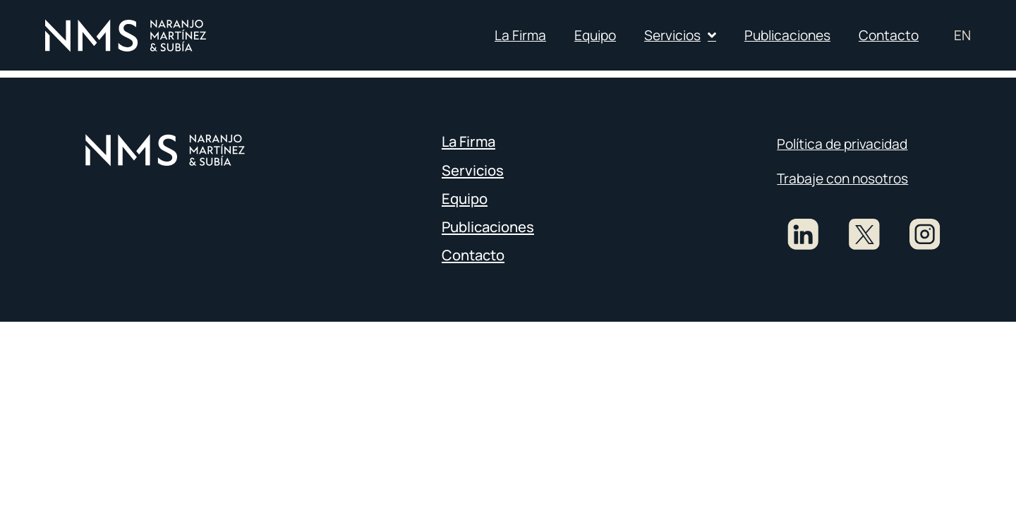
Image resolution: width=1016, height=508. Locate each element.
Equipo (595, 35)
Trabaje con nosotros (842, 178)
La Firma (520, 35)
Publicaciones (787, 35)
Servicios (680, 35)
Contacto (889, 35)
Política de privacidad (842, 144)
